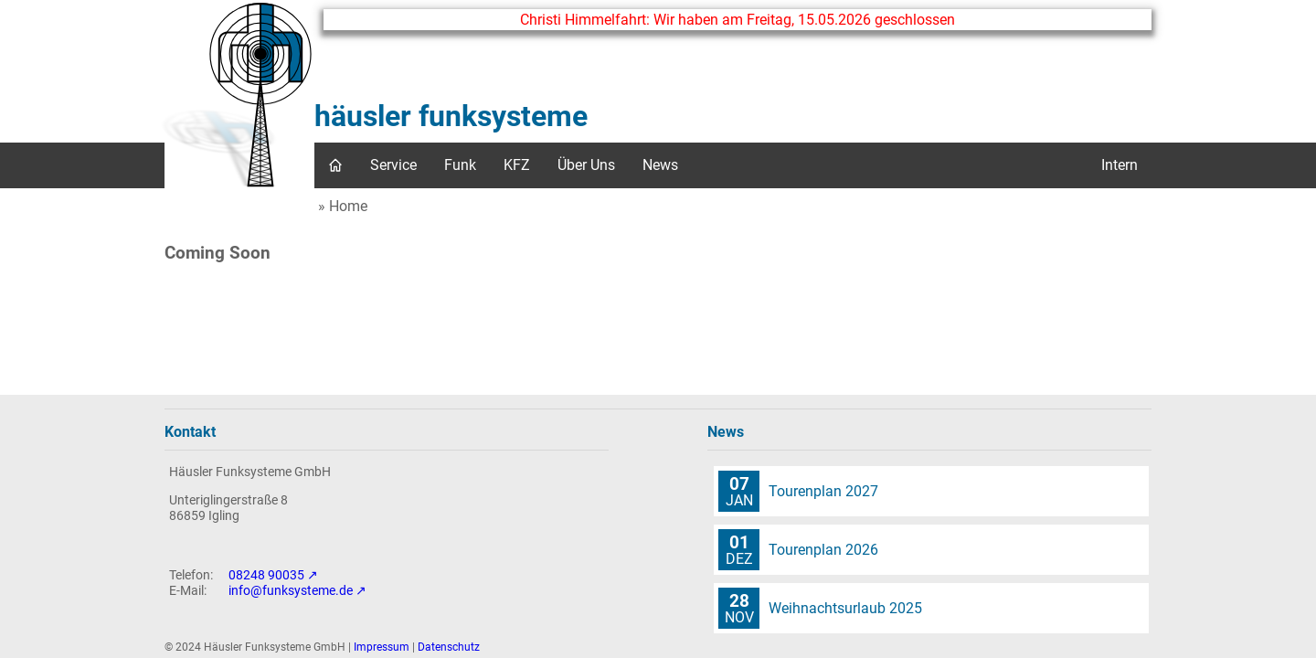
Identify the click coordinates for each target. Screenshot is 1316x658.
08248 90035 (266, 575)
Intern (1119, 165)
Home (348, 206)
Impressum (381, 647)
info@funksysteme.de (290, 591)
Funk (460, 165)
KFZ (517, 165)
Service (393, 165)
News (660, 165)
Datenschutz (449, 647)
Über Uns (586, 165)
